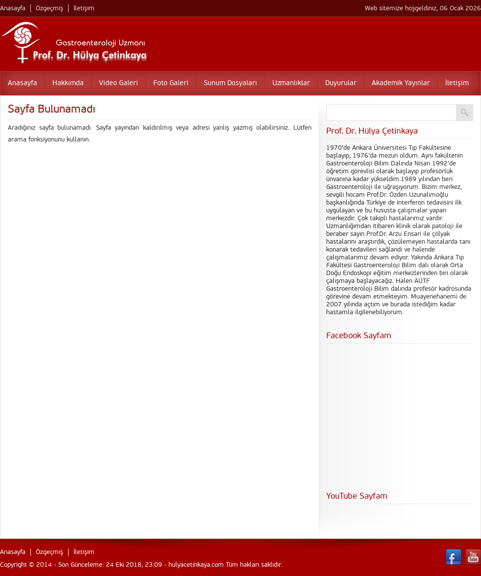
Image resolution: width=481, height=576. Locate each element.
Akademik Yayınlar (401, 83)
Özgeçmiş (49, 8)
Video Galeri (118, 83)
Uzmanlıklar (291, 83)
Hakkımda (68, 83)
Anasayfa (12, 8)
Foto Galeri (171, 83)
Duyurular (341, 83)
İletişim (84, 8)
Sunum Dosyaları (230, 83)
